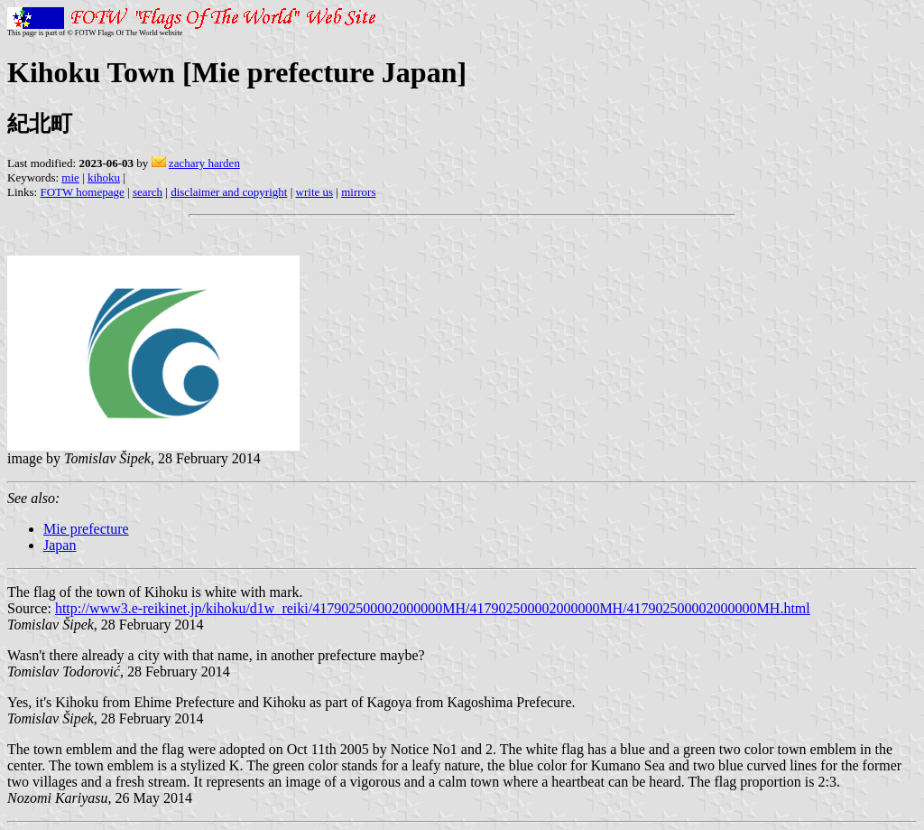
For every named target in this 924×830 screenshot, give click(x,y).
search (147, 192)
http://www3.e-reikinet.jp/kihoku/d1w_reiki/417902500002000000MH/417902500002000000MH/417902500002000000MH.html (432, 608)
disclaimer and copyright (229, 192)
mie (70, 177)
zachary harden (204, 163)
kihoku (104, 177)
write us (315, 192)
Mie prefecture (86, 528)
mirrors (358, 192)
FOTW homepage (82, 192)
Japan (59, 545)
